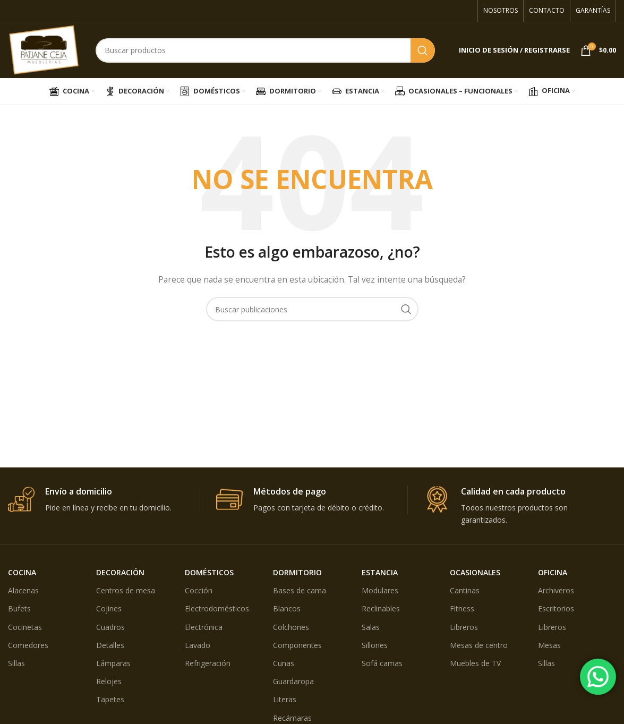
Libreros (464, 627)
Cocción (198, 590)
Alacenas (23, 590)
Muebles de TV (475, 663)
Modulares (380, 590)
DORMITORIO (297, 572)
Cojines (109, 608)
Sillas (16, 663)
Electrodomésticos (217, 608)
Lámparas (113, 663)
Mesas (549, 645)
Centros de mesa (125, 590)
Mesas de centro (479, 645)
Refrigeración (207, 663)
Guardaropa (293, 681)
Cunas (283, 663)
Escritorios (556, 608)
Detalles (110, 645)
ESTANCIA (380, 572)
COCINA (22, 572)
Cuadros (110, 627)
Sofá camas (382, 663)
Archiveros (556, 590)
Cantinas (465, 590)
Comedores (28, 645)
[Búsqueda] (265, 50)
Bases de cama (299, 590)
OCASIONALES (475, 572)
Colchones (291, 627)
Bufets (19, 608)
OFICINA (552, 572)
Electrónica (204, 627)
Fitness (462, 608)
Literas (284, 699)
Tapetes (110, 699)
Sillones (375, 645)
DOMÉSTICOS (209, 572)
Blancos (287, 608)
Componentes (297, 645)
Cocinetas (25, 627)
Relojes (109, 681)
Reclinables (381, 608)
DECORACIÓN (120, 572)
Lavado (197, 645)
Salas (371, 627)
